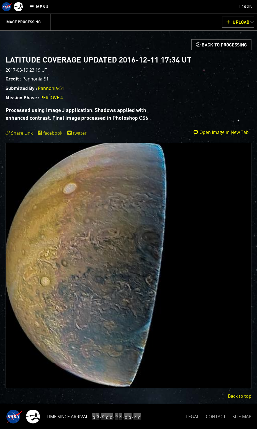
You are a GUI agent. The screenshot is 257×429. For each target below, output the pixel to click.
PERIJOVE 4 (51, 98)
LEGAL (192, 416)
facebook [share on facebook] (52, 133)
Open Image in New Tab (221, 132)
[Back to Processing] (221, 44)
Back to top (239, 396)
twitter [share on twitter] (80, 133)
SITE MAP (241, 417)
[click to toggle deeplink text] (20, 133)
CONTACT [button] (216, 417)
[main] (128, 214)
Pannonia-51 (51, 88)
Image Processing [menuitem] (23, 22)
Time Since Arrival (67, 416)
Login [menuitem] (246, 7)
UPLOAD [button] (241, 22)
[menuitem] (39, 7)
